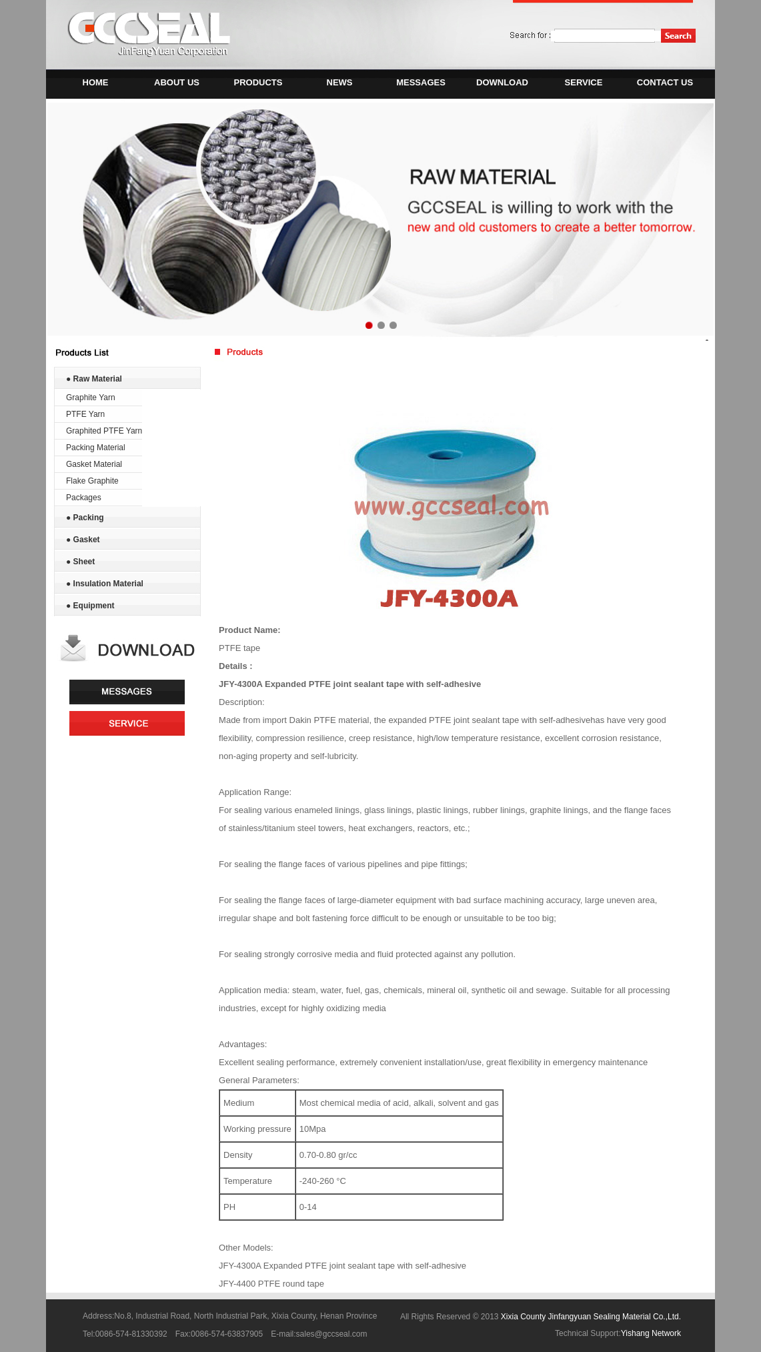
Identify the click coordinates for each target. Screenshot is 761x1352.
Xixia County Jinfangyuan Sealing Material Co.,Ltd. (591, 1316)
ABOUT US (176, 82)
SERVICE (584, 82)
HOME (96, 82)
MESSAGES (421, 82)
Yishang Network (651, 1333)
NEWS (340, 82)
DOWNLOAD (502, 82)
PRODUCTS (258, 82)
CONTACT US (665, 82)
